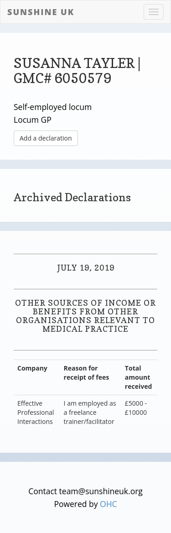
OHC (108, 503)
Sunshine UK (40, 11)
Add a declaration (46, 138)
